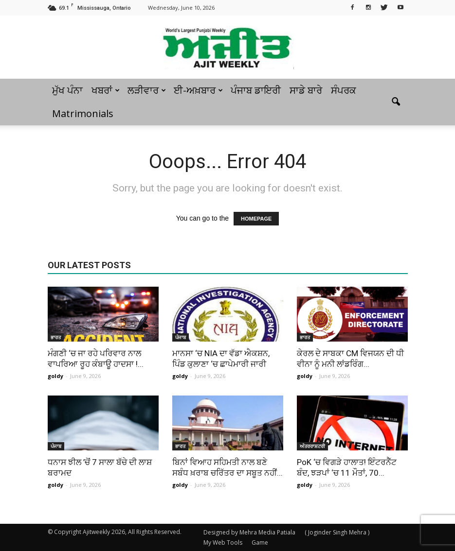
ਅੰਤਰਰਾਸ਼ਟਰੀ (312, 446)
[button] (396, 102)
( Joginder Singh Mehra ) (337, 532)
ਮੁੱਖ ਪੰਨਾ (67, 90)
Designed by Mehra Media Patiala (249, 532)
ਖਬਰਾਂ (105, 90)
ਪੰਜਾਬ (180, 337)
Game (260, 542)
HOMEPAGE (256, 219)
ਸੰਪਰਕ (343, 90)
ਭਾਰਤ (56, 337)
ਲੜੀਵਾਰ (146, 90)
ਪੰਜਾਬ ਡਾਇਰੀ (256, 90)
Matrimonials (82, 113)
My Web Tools (222, 542)
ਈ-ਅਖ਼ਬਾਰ (198, 90)
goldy (55, 375)
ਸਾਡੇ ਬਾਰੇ (306, 90)
